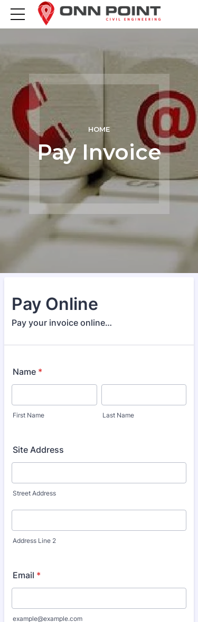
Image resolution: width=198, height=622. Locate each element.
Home (99, 129)
